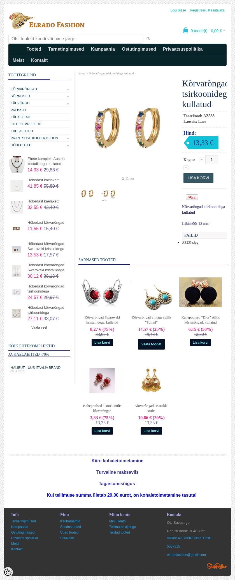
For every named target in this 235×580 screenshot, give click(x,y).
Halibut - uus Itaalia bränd (39, 369)
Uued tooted (69, 532)
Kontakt (39, 60)
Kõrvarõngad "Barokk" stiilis (151, 408)
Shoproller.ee (217, 566)
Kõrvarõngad (24, 89)
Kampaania (103, 49)
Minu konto (117, 521)
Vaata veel (39, 327)
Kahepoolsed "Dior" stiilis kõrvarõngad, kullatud (201, 319)
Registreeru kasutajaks (207, 10)
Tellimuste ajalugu (122, 527)
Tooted (34, 49)
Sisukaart (67, 538)
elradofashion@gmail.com (186, 555)
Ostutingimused (139, 49)
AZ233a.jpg (190, 242)
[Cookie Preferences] (8, 572)
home (81, 73)
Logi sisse (178, 10)
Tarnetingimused (66, 49)
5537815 (173, 546)
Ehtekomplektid (26, 124)
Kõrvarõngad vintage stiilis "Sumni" (151, 319)
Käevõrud (20, 103)
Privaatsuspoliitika (183, 49)
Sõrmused (20, 96)
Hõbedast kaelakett (43, 180)
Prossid (18, 110)
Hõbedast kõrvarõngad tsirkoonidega (45, 288)
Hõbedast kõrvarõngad (45, 222)
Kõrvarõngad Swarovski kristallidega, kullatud (102, 319)
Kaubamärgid (70, 521)
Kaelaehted (22, 131)
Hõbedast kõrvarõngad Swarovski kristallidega (45, 246)
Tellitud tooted (119, 532)
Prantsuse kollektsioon (34, 138)
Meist (18, 60)
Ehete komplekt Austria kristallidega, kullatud (46, 161)
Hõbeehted (21, 145)
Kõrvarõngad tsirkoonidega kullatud (111, 73)
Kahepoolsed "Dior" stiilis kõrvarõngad (102, 408)
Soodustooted (70, 527)
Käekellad (20, 117)
